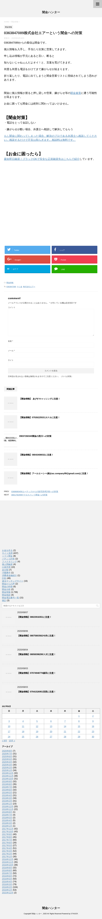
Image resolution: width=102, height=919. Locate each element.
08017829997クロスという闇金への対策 (29, 495)
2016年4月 (7, 881)
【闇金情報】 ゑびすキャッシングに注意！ (39, 399)
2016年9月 (7, 868)
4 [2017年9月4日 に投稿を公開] (23, 721)
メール (11, 351)
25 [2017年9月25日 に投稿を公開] (23, 737)
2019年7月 (7, 787)
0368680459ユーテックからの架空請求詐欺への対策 (34, 491)
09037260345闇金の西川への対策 (35, 436)
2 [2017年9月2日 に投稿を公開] (93, 716)
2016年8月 (7, 870)
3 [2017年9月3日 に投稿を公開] (9, 721)
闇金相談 (6, 595)
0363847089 (11, 287)
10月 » (12, 741)
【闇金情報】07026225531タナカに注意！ (39, 417)
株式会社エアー (29, 287)
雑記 (4, 600)
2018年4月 (7, 820)
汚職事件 (6, 573)
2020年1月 (7, 770)
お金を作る (7, 550)
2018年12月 (7, 806)
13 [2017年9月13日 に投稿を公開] (51, 726)
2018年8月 (7, 812)
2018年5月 (7, 818)
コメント (11, 307)
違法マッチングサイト (12, 581)
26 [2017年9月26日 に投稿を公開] (37, 737)
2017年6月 (7, 843)
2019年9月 (7, 781)
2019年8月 (7, 784)
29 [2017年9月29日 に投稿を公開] (79, 737)
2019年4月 (7, 795)
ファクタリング (9, 561)
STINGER (74, 914)
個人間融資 (7, 564)
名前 (10, 341)
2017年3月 (7, 851)
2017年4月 (7, 848)
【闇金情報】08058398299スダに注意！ (36, 654)
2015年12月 (7, 893)
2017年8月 (7, 837)
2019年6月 (7, 790)
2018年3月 (7, 823)
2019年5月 (7, 792)
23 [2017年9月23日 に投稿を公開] (93, 731)
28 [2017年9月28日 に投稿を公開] (65, 737)
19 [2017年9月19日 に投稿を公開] (37, 731)
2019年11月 (7, 776)
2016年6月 (7, 876)
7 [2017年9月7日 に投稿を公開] (65, 721)
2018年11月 (7, 809)
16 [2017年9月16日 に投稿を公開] (93, 726)
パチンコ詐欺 (8, 559)
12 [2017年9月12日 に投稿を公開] (37, 726)
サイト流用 (7, 553)
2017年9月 (7, 834)
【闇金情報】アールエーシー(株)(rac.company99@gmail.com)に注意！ (53, 473)
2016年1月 (7, 890)
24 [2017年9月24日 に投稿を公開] (9, 737)
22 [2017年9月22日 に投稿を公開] (79, 731)
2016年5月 (7, 879)
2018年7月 (7, 815)
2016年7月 (7, 873)
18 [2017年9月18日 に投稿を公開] (23, 731)
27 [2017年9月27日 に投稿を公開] (51, 737)
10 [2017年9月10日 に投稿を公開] (9, 726)
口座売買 (6, 567)
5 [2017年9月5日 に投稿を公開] (37, 721)
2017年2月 (7, 854)
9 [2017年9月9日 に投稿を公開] (93, 721)
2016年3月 (7, 884)
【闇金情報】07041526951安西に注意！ (36, 692)
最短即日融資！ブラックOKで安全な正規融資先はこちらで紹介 (42, 158)
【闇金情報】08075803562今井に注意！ (36, 636)
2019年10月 (7, 779)
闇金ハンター (51, 12)
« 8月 (4, 741)
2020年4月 (7, 762)
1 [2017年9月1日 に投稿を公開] (79, 716)
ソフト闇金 (7, 556)
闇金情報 (10, 283)
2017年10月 (7, 831)
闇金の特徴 (7, 586)
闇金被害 (75, 93)
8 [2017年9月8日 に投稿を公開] (79, 721)
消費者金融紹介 (9, 575)
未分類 (5, 570)
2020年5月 (7, 759)
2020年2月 (7, 767)
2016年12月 (7, 859)
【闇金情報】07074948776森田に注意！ (36, 673)
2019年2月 (7, 801)
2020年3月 (7, 765)
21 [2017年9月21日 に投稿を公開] (65, 731)
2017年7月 (7, 840)
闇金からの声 (8, 584)
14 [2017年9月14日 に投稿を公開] (65, 726)
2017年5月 (7, 845)
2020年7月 (7, 754)
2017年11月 (7, 829)
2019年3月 (7, 798)
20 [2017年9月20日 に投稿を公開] (51, 731)
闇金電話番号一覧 (10, 598)
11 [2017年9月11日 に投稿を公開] (23, 726)
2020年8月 (7, 751)
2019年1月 (7, 804)
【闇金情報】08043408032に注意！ (36, 455)
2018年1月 (7, 826)
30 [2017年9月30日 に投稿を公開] (93, 737)
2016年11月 (7, 862)
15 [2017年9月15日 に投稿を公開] (79, 726)
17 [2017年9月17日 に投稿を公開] (9, 731)
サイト (11, 360)
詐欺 (4, 578)
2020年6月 (7, 756)
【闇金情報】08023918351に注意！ (34, 617)
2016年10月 (7, 865)
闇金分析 (6, 589)
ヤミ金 (19, 287)
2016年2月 (7, 887)
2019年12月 (7, 773)
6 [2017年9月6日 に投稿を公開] (51, 721)
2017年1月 (7, 856)
